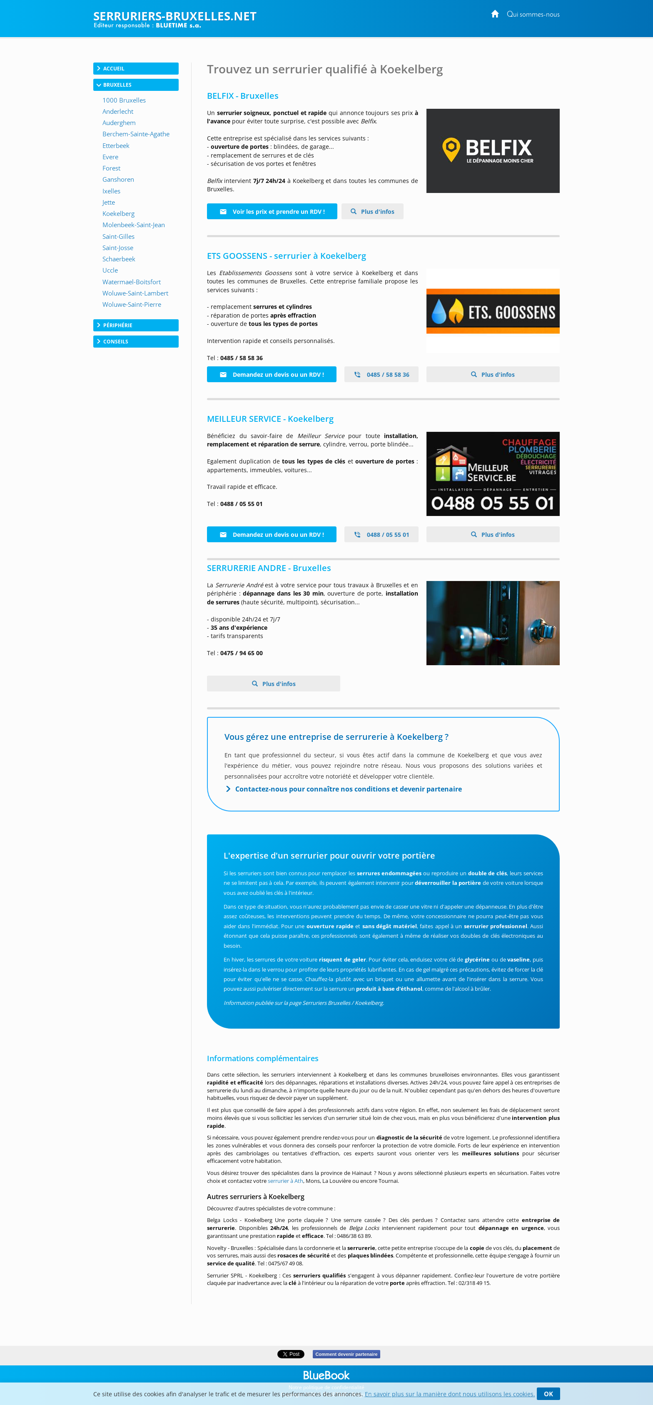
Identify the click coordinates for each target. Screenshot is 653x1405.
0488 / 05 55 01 (381, 534)
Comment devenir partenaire (346, 1354)
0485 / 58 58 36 (381, 374)
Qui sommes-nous (533, 15)
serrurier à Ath (285, 1181)
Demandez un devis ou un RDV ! (271, 374)
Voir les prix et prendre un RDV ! (272, 211)
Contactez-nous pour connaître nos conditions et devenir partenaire (348, 789)
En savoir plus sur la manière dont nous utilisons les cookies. (450, 1394)
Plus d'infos (376, 211)
